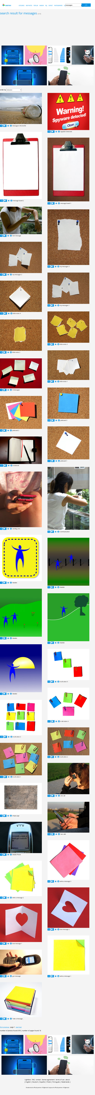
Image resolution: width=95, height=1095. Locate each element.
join (86, 5)
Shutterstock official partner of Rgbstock (37, 1087)
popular (36, 5)
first (1, 1027)
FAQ (46, 5)
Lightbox (28, 1080)
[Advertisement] (47, 30)
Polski (49, 1082)
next (17, 1027)
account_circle (11, 126)
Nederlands (65, 1082)
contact (50, 5)
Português (56, 1082)
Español (42, 1082)
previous (6, 1027)
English (28, 1082)
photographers (58, 5)
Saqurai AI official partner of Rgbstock (58, 1087)
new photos (29, 5)
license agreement (48, 1080)
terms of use (60, 1080)
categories (21, 5)
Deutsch (35, 1082)
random (42, 5)
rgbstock (6, 5)
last (20, 1027)
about (67, 1080)
